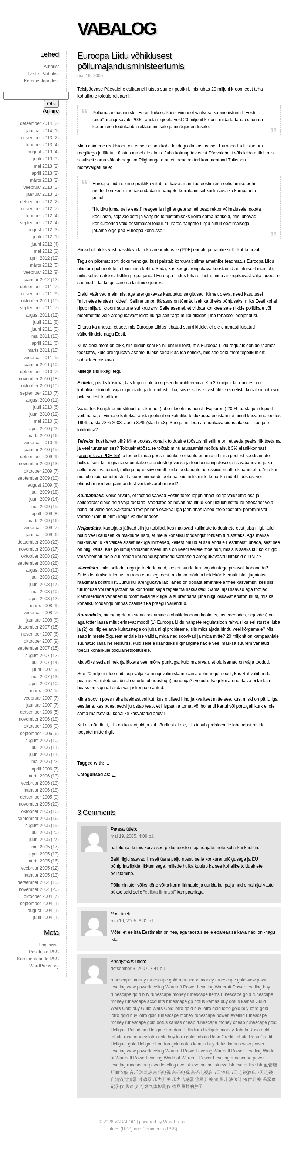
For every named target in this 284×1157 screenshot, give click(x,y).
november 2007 (36, 634)
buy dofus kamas (237, 1001)
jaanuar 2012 (37, 279)
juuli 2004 (42, 917)
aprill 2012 (39, 258)
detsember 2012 (36, 201)
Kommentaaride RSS (38, 959)
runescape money (128, 980)
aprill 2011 (42, 343)
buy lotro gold (207, 1008)
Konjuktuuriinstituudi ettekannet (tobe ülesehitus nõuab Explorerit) (161, 408)
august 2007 (37, 655)
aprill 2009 (42, 513)
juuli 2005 (40, 832)
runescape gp (179, 1001)
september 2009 (34, 478)
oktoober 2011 (35, 300)
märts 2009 (38, 520)
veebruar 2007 (38, 698)
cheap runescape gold (255, 1022)
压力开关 (162, 1079)
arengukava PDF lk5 (99, 455)
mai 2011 (40, 336)
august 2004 (40, 910)
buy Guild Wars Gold (153, 1008)
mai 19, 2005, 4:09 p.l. (133, 836)
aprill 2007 (39, 683)
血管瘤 (270, 1065)
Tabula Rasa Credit (214, 1036)
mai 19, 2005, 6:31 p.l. (133, 920)
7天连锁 (265, 1072)
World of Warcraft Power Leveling (197, 1058)
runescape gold (162, 980)
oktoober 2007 (38, 641)
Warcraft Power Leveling (189, 987)
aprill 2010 (39, 428)
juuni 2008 (39, 584)
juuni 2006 (39, 754)
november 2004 (34, 889)
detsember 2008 (34, 542)
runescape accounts (145, 1001)
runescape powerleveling (151, 1065)
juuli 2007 (40, 662)
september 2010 (36, 393)
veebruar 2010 (38, 442)
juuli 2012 (42, 236)
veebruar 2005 (35, 868)
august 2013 (40, 151)
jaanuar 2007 (39, 705)
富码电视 (181, 1072)
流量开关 (204, 1079)
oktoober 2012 (38, 215)
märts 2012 (41, 265)
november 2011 (36, 293)
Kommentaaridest (41, 81)
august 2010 (37, 400)
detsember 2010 (36, 371)
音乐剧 (136, 1072)
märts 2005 (38, 861)
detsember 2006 (36, 712)
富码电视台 (202, 1072)
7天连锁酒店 (243, 1072)
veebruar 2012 (38, 272)
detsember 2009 (36, 456)
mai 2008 (40, 591)
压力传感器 (183, 1079)
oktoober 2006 (38, 726)
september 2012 (36, 222)
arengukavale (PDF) (172, 249)
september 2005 (34, 818)
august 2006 (37, 740)
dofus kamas (206, 1001)
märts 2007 (41, 690)
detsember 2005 (36, 797)
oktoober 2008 (35, 556)
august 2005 (37, 825)
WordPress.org (44, 966)
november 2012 (36, 208)
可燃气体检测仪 (155, 1086)
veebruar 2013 (38, 187)
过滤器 (145, 1079)
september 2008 (34, 563)
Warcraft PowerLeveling (238, 987)
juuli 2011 (42, 322)
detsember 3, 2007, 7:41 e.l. (138, 968)
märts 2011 (38, 350)
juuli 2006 (40, 747)
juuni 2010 (39, 414)
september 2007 (34, 648)
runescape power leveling (220, 1015)
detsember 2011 (36, 286)
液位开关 (252, 1079)
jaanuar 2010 (37, 449)
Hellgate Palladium (129, 1029)
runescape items (203, 994)
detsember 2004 (34, 882)
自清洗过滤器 (124, 1079)
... (107, 763)
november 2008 (34, 549)
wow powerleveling (145, 987)
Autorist (51, 66)
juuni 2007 (42, 669)
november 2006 (34, 719)
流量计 (221, 1079)
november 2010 (34, 378)
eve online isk (205, 1065)
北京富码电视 (157, 1072)
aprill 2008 (39, 598)
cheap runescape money (207, 1022)
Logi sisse (49, 944)
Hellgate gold (123, 1044)
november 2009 (34, 463)
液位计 (235, 1079)
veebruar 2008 (38, 612)
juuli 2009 (40, 492)
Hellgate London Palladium (175, 1029)
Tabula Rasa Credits (254, 1036)
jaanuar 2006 (37, 790)
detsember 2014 (36, 123)
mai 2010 (43, 421)
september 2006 (36, 733)
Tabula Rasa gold (252, 1029)
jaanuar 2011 (37, 364)
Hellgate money (218, 1029)
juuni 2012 (42, 244)
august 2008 (37, 570)
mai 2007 (40, 676)
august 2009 (40, 485)
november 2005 (34, 804)
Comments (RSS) (159, 1129)
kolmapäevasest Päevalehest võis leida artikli (219, 153)
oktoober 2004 (38, 896)
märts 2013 (41, 180)
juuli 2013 (42, 158)
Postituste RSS (44, 951)
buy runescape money (164, 994)
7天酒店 (222, 1072)
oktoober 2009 (38, 471)
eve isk (184, 1065)
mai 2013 (43, 166)
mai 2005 (40, 847)
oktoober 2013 (38, 144)
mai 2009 (40, 506)
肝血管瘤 (119, 1072)
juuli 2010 (42, 407)
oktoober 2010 (35, 385)
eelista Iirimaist (159, 892)
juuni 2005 (39, 839)
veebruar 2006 (35, 783)
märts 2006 (38, 776)
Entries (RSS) (118, 1129)
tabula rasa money (129, 1036)
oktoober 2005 (35, 811)
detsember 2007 (34, 627)
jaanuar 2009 (39, 534)
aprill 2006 (42, 769)
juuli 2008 (40, 577)
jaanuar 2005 (37, 875)
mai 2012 (43, 251)
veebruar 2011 (38, 357)
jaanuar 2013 (39, 194)
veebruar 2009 (38, 527)
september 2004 (36, 903)
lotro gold (184, 1008)
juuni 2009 (39, 499)
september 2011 (36, 307)
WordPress (174, 1121)
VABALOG (116, 28)
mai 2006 (40, 761)
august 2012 (40, 229)
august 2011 (37, 315)
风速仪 (131, 1086)
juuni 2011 (42, 329)
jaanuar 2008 (39, 620)
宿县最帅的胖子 (187, 1086)
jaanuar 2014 (39, 130)
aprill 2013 (42, 173)
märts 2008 (41, 605)
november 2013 (36, 137)
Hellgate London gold (158, 1044)
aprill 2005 (39, 854)
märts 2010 (38, 435)
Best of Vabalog (43, 73)
